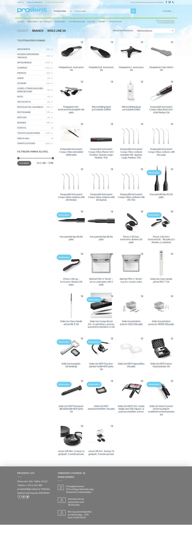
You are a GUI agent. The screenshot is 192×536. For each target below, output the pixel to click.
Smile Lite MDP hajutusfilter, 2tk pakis (131, 365)
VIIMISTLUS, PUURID (26, 143)
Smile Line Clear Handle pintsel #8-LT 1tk (161, 280)
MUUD (20, 96)
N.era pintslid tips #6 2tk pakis (71, 238)
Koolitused (60, 21)
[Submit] (133, 11)
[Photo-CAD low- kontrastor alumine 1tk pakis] (131, 221)
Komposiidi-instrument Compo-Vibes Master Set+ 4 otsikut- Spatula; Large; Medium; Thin (101, 153)
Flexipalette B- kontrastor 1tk (101, 68)
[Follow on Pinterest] (27, 497)
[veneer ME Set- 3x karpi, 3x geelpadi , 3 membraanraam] (101, 435)
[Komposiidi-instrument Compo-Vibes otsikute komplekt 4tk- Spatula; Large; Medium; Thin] (131, 133)
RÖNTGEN (22, 117)
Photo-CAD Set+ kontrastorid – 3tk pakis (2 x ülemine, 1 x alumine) (161, 239)
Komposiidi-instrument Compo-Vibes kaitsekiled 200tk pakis (71, 152)
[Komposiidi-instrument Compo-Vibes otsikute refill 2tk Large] (161, 133)
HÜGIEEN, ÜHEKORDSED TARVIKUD (28, 55)
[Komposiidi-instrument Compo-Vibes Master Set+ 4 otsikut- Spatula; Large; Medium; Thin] (101, 133)
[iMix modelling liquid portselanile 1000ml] (101, 91)
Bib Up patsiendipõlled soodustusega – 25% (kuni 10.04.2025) (80, 514)
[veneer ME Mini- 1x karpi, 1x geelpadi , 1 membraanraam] (71, 435)
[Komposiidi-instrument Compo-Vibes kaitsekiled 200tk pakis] (71, 133)
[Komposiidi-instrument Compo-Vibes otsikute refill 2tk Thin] (131, 178)
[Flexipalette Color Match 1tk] (161, 51)
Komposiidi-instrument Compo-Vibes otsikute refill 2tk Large (161, 152)
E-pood (21, 21)
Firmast (103, 21)
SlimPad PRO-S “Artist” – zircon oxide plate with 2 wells (101, 282)
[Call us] (173, 2)
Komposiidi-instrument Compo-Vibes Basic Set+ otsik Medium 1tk (161, 110)
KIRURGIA (21, 73)
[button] (82, 42)
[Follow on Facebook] (166, 2)
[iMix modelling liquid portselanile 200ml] (131, 91)
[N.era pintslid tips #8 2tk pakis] (101, 220)
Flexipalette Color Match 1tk (161, 68)
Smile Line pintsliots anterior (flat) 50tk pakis (131, 322)
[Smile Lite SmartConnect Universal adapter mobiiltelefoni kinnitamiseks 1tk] (161, 390)
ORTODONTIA (24, 102)
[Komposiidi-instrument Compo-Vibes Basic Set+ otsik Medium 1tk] (161, 91)
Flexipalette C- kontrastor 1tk (131, 68)
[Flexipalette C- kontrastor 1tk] (131, 51)
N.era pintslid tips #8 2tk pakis (101, 238)
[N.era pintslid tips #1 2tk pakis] (161, 178)
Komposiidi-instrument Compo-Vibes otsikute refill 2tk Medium (71, 197)
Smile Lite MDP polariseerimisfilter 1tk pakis (101, 407)
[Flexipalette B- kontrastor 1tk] (101, 51)
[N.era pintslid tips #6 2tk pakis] (71, 220)
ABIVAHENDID (23, 49)
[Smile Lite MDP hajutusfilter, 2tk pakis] (131, 348)
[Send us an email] (170, 2)
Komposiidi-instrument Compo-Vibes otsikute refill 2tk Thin (131, 197)
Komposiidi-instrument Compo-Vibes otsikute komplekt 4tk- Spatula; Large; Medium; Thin (131, 153)
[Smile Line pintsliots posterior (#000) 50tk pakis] (161, 305)
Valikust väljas (23, 138)
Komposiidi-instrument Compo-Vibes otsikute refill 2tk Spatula (101, 197)
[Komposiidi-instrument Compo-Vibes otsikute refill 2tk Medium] (71, 178)
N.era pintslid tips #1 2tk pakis (161, 195)
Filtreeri (24, 163)
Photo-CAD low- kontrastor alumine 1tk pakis (131, 239)
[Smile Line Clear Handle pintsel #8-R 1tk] (71, 305)
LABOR (20, 78)
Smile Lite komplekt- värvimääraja (71, 365)
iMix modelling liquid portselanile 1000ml (101, 108)
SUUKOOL (21, 128)
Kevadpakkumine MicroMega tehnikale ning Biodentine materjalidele (79, 489)
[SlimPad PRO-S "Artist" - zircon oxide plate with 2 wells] (101, 263)
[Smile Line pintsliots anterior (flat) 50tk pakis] (131, 305)
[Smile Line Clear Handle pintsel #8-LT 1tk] (161, 263)
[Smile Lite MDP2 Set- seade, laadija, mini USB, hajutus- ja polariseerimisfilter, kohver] (131, 390)
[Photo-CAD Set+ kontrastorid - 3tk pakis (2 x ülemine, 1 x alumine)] (161, 221)
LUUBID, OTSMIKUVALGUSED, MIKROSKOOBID (30, 90)
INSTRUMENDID (24, 62)
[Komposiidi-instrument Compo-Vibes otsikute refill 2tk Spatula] (101, 178)
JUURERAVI (22, 68)
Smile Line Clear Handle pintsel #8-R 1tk (71, 322)
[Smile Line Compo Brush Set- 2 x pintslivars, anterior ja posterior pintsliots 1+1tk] (101, 305)
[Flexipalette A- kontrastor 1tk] (71, 51)
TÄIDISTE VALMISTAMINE (28, 133)
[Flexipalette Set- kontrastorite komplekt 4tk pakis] (71, 91)
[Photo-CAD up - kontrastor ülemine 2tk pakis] (71, 263)
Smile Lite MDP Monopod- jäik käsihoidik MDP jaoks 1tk (71, 409)
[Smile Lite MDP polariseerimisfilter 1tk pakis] (101, 390)
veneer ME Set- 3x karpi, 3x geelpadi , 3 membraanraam (101, 452)
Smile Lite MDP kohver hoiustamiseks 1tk (161, 365)
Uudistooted (115, 22)
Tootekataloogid (76, 22)
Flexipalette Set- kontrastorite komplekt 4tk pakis (71, 110)
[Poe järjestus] (155, 30)
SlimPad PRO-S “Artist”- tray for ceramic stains (131, 280)
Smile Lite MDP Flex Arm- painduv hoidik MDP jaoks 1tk (101, 366)
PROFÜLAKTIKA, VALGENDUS (30, 107)
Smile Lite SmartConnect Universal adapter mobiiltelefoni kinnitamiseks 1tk (161, 410)
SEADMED (21, 122)
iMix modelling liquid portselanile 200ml (131, 108)
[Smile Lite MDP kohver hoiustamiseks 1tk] (161, 348)
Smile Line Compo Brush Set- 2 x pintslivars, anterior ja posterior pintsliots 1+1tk (101, 324)
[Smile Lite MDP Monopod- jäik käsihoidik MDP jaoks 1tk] (71, 390)
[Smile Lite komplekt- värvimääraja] (71, 348)
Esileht (22, 30)
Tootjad (92, 21)
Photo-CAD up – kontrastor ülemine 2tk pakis (71, 282)
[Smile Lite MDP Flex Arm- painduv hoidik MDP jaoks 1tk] (101, 348)
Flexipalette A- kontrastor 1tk (71, 68)
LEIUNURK (21, 83)
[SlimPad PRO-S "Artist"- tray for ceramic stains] (131, 263)
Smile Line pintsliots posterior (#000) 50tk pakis (161, 322)
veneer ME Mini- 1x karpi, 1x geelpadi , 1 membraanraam (71, 452)
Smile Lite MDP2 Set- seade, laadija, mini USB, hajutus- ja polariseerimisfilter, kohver (131, 409)
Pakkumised (32, 22)
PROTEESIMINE (24, 112)
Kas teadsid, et (46, 22)
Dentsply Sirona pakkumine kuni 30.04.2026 (76, 501)
